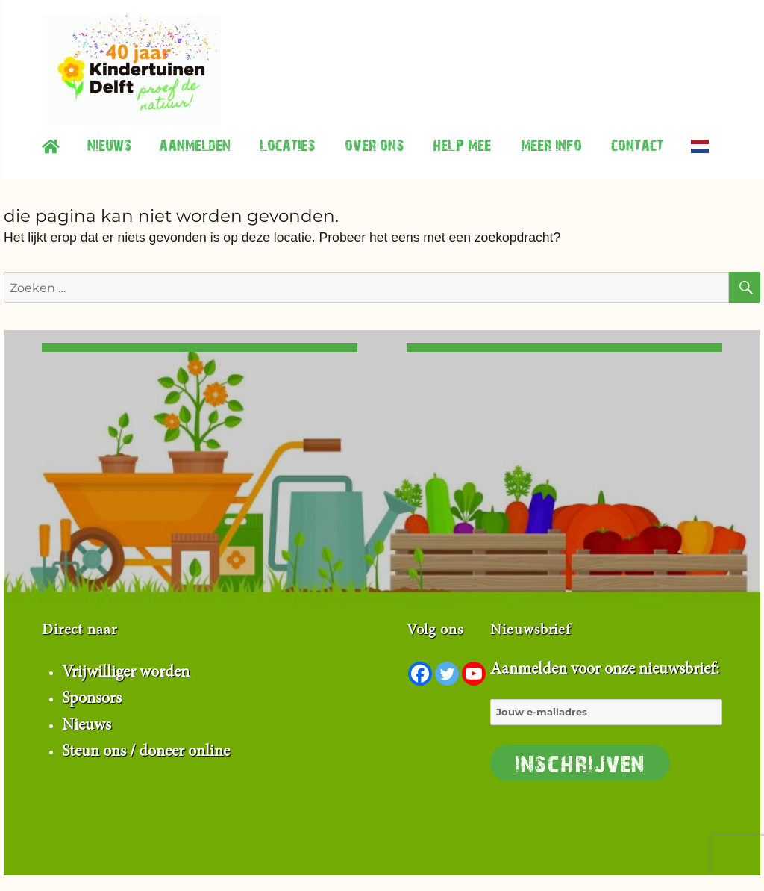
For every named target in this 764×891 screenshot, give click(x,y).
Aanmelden (195, 144)
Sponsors (92, 699)
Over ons (374, 144)
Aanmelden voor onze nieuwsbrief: (606, 722)
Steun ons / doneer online (146, 752)
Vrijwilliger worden (126, 673)
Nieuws (109, 144)
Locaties (287, 144)
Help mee (462, 144)
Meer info (551, 144)
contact (637, 144)
